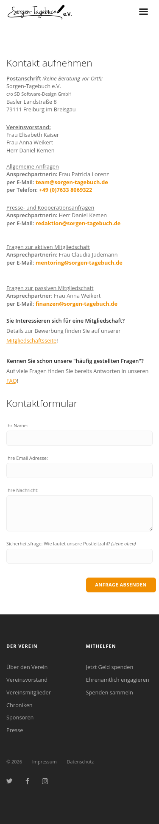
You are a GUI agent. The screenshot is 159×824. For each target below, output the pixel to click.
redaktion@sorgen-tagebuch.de (78, 223)
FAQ (11, 380)
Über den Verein (26, 667)
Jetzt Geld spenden (110, 667)
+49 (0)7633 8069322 (65, 190)
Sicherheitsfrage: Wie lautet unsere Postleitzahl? (71, 543)
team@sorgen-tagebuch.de (72, 182)
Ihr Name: (17, 425)
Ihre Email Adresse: (27, 458)
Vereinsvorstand (26, 679)
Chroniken (19, 705)
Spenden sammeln (109, 692)
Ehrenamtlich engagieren (117, 679)
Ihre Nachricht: (22, 490)
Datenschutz (80, 761)
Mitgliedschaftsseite (31, 340)
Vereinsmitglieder (28, 692)
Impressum (44, 761)
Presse (14, 730)
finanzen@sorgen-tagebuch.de (76, 303)
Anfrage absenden (120, 584)
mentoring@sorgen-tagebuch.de (79, 262)
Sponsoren (19, 717)
